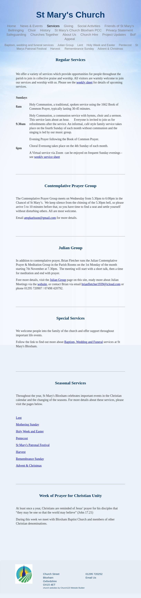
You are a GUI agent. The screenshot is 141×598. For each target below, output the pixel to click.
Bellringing (16, 30)
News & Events (31, 26)
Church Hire (89, 34)
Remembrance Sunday (79, 48)
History (45, 30)
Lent (80, 45)
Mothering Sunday (27, 424)
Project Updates (114, 34)
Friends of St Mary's (119, 26)
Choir (32, 30)
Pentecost (125, 45)
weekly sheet (84, 82)
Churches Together (44, 34)
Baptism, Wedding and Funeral (83, 342)
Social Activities (88, 26)
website (42, 284)
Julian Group (65, 45)
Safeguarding (16, 34)
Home (11, 26)
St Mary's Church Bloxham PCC (78, 30)
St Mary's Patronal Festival (33, 445)
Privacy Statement (119, 30)
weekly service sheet (47, 157)
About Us (69, 34)
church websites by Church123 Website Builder (64, 588)
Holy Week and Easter (101, 45)
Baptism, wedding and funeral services (29, 45)
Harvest (55, 48)
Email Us (91, 577)
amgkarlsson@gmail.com (40, 218)
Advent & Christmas (110, 48)
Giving (68, 26)
